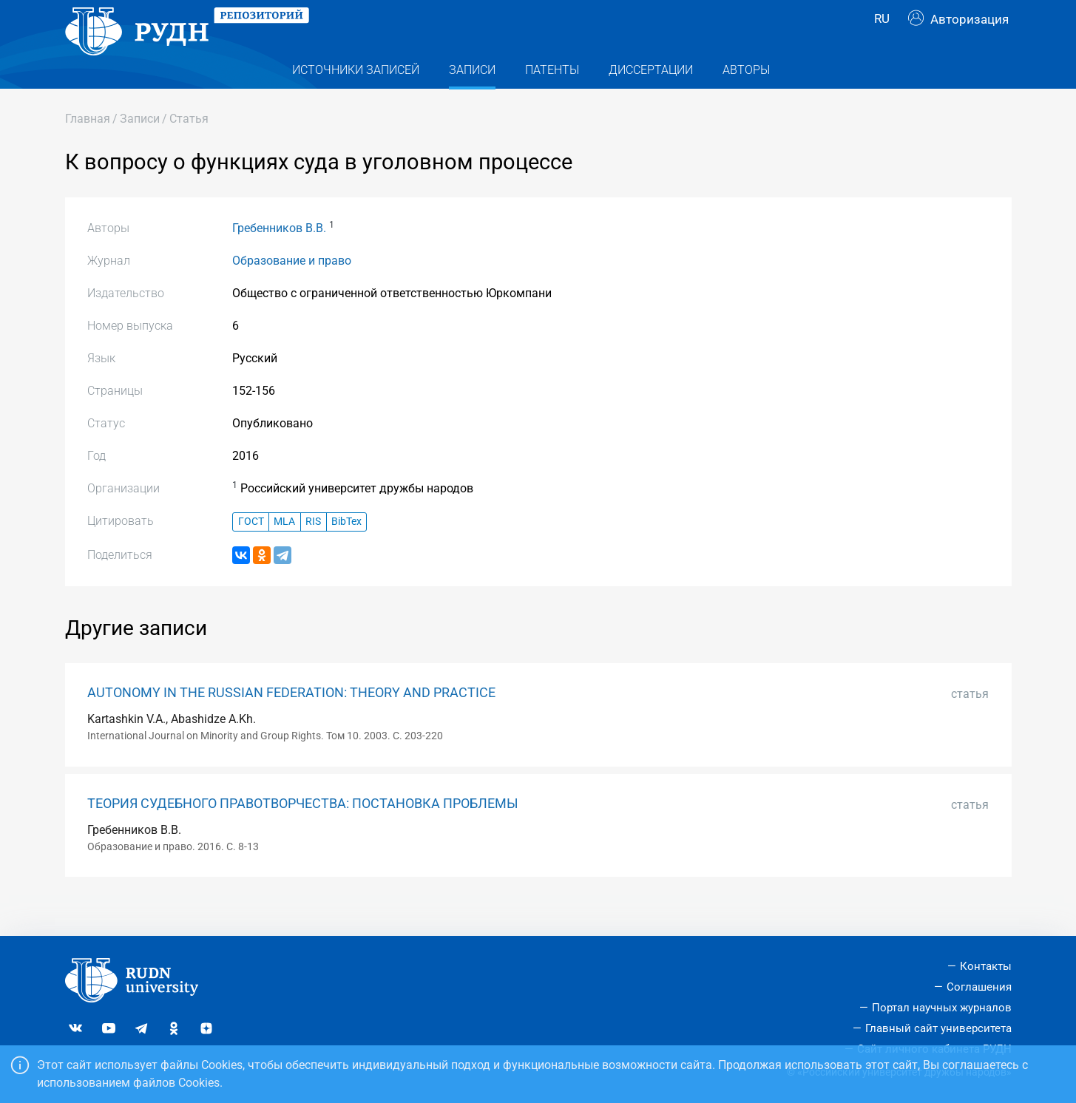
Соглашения (979, 987)
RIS (313, 551)
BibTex (346, 551)
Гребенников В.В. (279, 258)
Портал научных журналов (942, 1007)
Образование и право (291, 290)
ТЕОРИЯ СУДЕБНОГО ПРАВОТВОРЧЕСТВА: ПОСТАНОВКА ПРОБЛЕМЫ (302, 833)
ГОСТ (251, 551)
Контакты (986, 966)
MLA (284, 551)
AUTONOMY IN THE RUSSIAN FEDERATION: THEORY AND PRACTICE (291, 722)
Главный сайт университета (938, 1028)
